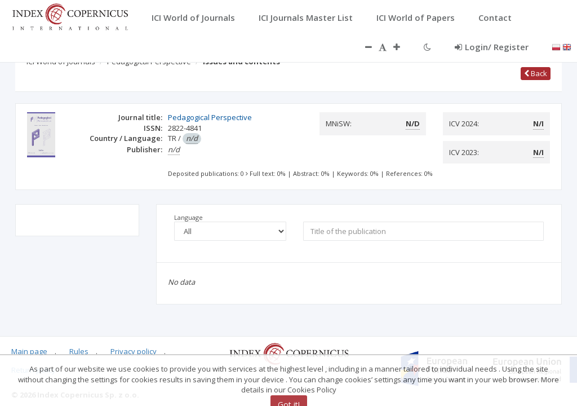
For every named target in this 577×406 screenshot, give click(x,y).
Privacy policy (133, 351)
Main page (29, 351)
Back (535, 73)
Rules (78, 351)
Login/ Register (492, 46)
